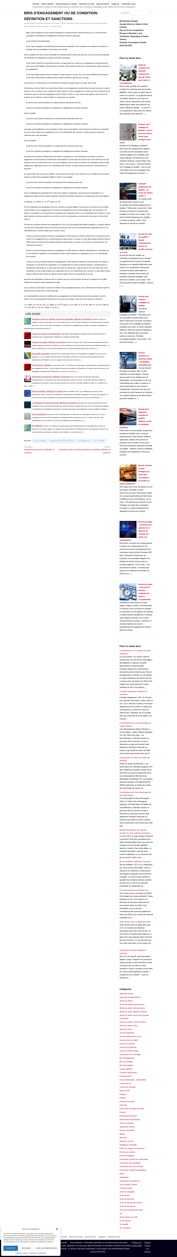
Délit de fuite (125, 1091)
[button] (57, 1229)
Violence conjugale (127, 1192)
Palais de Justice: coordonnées (132, 1148)
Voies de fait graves (127, 1206)
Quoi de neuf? (103, 4)
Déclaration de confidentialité (37, 1253)
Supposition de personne (130, 1181)
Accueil (36, 4)
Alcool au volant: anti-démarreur (132, 1008)
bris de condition (99, 441)
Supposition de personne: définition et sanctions (51, 377)
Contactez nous (128, 4)
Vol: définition (37, 426)
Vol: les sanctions (39, 414)
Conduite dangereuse (128, 1073)
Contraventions (126, 1076)
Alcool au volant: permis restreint (133, 1022)
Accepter (10, 1248)
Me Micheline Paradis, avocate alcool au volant (43, 23)
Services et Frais (86, 4)
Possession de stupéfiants (130, 1163)
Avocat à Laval (125, 1029)
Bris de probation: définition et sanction (47, 391)
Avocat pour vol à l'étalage (130, 1054)
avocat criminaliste (40, 441)
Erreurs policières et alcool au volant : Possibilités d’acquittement (145, 359)
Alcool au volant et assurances (132, 1004)
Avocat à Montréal (127, 1033)
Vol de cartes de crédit (128, 1217)
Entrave (123, 1098)
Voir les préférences (46, 1248)
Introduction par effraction (130, 1119)
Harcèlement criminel (128, 1116)
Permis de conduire (127, 1152)
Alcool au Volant (126, 1001)
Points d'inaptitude (127, 1156)
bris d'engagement (84, 441)
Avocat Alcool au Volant (66, 4)
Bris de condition (43, 26)
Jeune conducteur (127, 1123)
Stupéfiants (124, 1177)
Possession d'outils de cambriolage (134, 1159)
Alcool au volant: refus (128, 1026)
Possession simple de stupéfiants (133, 1170)
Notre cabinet (47, 4)
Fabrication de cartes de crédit (132, 1109)
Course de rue (125, 1083)
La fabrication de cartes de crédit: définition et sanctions (54, 403)
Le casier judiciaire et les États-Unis (134, 890)
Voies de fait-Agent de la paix (131, 1210)
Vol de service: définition (42, 365)
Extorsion (123, 1105)
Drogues (123, 1094)
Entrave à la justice (127, 1101)
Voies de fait (124, 1195)
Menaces (123, 1138)
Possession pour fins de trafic (131, 1166)
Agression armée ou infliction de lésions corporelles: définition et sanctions (62, 319)
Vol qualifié (124, 1224)
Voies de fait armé (127, 1199)
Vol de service (125, 1221)
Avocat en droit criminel (129, 1051)
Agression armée (126, 994)
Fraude (122, 1112)
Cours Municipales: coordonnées (133, 1080)
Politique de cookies (22, 1253)
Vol (121, 1213)
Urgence (115, 4)
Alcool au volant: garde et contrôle (133, 1012)
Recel (122, 1174)
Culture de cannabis (128, 1087)
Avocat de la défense (100, 23)
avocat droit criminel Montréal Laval (62, 441)
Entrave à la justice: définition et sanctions (49, 342)
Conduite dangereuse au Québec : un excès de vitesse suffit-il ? (145, 190)
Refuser (26, 1248)
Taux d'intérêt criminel (128, 1185)
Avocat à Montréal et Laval (70, 23)
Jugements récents (127, 1127)
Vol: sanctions (125, 1228)
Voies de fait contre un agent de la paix (135, 922)
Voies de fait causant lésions (131, 1203)
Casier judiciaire (126, 1069)
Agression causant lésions (130, 997)
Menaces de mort (127, 1141)
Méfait (122, 1134)
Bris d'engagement (30, 26)
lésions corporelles (127, 1130)
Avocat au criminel (86, 23)
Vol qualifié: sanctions (40, 354)
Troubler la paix (126, 1188)
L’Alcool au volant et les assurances (46, 334)
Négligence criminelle (128, 1145)
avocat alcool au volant (129, 1040)
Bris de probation (126, 1065)
